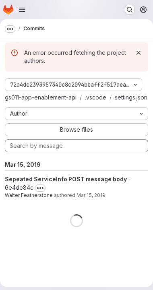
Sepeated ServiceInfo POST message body (66, 179)
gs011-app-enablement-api (40, 97)
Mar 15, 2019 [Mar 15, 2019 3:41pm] (90, 195)
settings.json (131, 97)
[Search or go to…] (129, 9)
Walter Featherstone (29, 195)
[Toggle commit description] (40, 188)
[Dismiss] (138, 53)
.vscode (95, 97)
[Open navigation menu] (22, 9)
